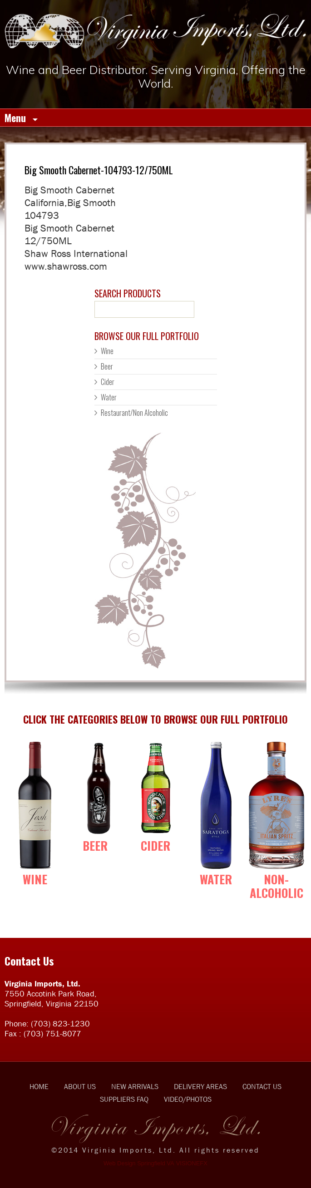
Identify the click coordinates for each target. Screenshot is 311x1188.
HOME (39, 1086)
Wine (107, 350)
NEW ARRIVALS (134, 1086)
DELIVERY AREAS (200, 1086)
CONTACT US (261, 1086)
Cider (107, 381)
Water (109, 397)
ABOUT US (80, 1086)
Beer (107, 366)
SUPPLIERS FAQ (124, 1099)
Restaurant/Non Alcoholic (134, 412)
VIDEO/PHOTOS (188, 1099)
